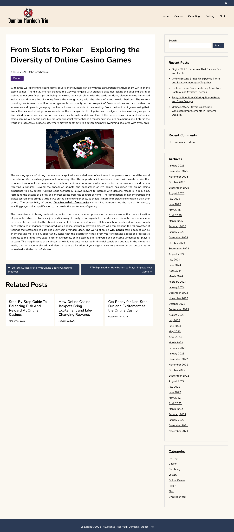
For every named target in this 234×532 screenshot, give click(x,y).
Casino (178, 16)
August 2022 (176, 381)
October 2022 (177, 370)
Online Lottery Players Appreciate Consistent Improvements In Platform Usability (194, 111)
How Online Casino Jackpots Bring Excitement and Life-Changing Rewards (75, 308)
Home (165, 16)
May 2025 (175, 210)
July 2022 (174, 387)
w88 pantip (117, 230)
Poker (172, 486)
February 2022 (177, 414)
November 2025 (178, 177)
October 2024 (177, 243)
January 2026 (176, 165)
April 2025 (175, 215)
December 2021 (178, 425)
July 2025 (174, 199)
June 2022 (175, 392)
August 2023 (176, 315)
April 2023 (175, 337)
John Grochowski (39, 72)
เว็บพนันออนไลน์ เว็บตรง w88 (71, 202)
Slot (222, 16)
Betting (210, 16)
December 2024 (178, 237)
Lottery (173, 475)
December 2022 (178, 359)
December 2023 (178, 293)
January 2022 (176, 420)
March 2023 (176, 342)
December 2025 (178, 171)
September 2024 (179, 248)
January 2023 (176, 353)
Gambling (194, 16)
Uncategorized (177, 497)
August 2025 (176, 193)
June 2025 (175, 204)
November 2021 (178, 431)
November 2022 (178, 364)
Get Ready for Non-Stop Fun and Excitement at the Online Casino (128, 306)
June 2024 (175, 265)
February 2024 (177, 282)
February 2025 (177, 226)
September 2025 (179, 188)
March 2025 (176, 221)
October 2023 (177, 304)
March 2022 (176, 409)
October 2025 (177, 182)
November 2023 (178, 298)
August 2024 (176, 254)
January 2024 (176, 287)
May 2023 (175, 331)
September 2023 (179, 309)
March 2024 (176, 276)
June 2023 (175, 326)
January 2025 (176, 232)
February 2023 (177, 348)
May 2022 (175, 398)
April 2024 (175, 271)
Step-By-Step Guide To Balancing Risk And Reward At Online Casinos (28, 308)
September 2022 (179, 376)
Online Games (177, 480)
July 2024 (174, 259)
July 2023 (174, 320)
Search (173, 40)
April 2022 (175, 403)
